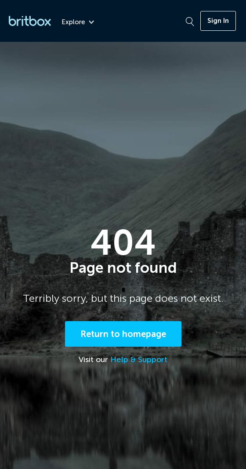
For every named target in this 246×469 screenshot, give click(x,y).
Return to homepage (123, 334)
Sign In (218, 21)
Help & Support (138, 359)
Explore (78, 22)
